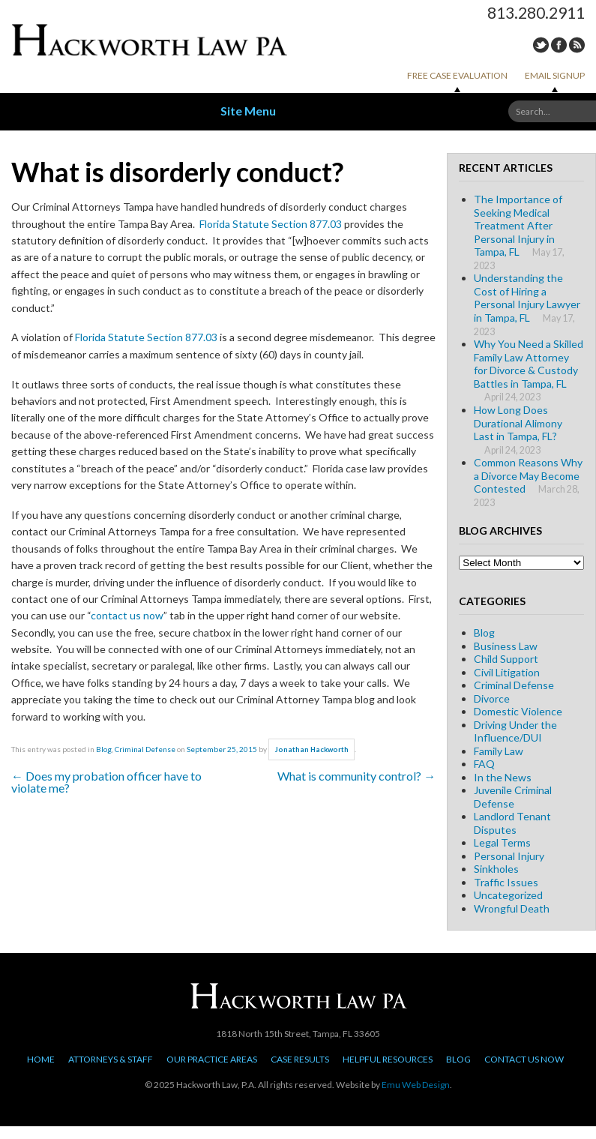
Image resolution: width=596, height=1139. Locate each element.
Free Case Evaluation (457, 75)
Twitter (541, 45)
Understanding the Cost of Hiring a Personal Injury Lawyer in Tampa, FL (527, 297)
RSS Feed (577, 45)
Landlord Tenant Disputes (512, 823)
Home (41, 1059)
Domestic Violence (518, 711)
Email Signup (555, 75)
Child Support (506, 658)
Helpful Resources (388, 1059)
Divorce (492, 698)
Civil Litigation (507, 672)
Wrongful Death (512, 908)
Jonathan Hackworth (312, 749)
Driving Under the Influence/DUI (515, 731)
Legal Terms (502, 842)
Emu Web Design (416, 1084)
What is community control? (356, 776)
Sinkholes (496, 868)
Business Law (506, 646)
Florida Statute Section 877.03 (270, 223)
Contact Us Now (524, 1059)
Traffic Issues (506, 882)
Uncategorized (508, 895)
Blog (104, 749)
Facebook (559, 45)
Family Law (498, 751)
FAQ (484, 763)
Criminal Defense (145, 749)
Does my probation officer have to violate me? (106, 782)
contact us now (127, 615)
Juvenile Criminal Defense (513, 797)
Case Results (300, 1059)
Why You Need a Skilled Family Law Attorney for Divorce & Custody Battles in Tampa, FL (528, 363)
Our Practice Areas (211, 1059)
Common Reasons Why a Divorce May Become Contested (528, 475)
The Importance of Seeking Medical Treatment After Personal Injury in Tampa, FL (518, 225)
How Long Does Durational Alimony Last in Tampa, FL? (518, 422)
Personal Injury (509, 856)
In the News (503, 777)
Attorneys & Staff (110, 1059)
